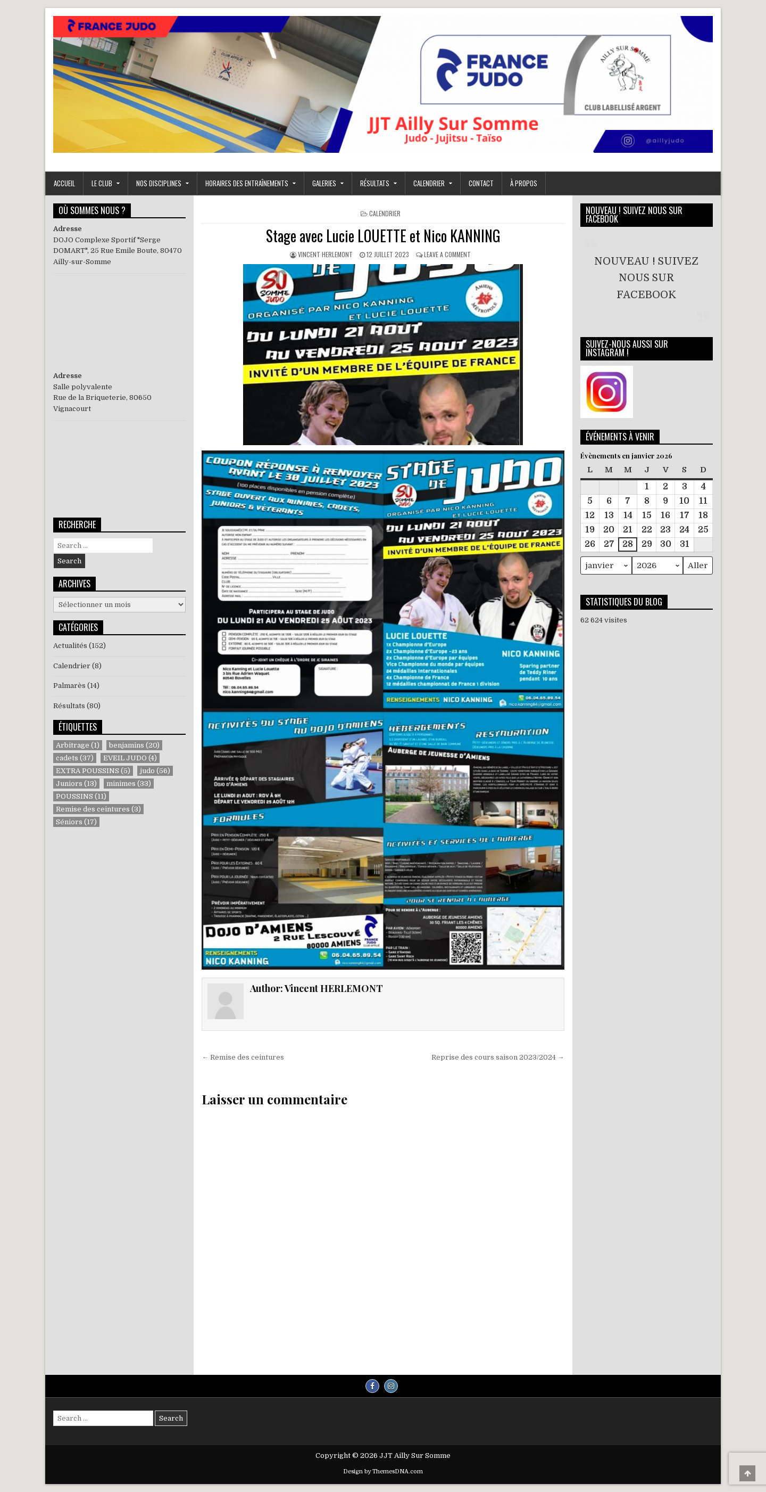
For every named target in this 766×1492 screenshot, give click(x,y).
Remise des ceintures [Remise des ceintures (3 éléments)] (98, 809)
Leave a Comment (447, 254)
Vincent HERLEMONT (325, 254)
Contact (481, 183)
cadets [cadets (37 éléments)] (75, 758)
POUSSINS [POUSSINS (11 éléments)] (81, 796)
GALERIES (324, 183)
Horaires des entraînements (246, 183)
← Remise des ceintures (243, 1057)
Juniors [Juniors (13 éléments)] (76, 784)
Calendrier (429, 183)
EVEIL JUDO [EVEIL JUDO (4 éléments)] (130, 758)
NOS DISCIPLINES (158, 183)
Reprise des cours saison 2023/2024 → (497, 1057)
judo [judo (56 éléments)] (155, 771)
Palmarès (69, 686)
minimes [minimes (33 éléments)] (128, 784)
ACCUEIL (64, 183)
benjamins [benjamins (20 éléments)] (134, 745)
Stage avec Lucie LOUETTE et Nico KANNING (383, 236)
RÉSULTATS (374, 183)
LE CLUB (101, 183)
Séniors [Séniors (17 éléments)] (76, 822)
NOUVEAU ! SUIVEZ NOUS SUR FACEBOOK (634, 214)
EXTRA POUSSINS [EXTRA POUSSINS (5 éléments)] (93, 771)
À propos (523, 183)
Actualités (70, 646)
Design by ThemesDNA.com (383, 1471)
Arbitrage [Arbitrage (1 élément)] (77, 745)
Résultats (69, 706)
